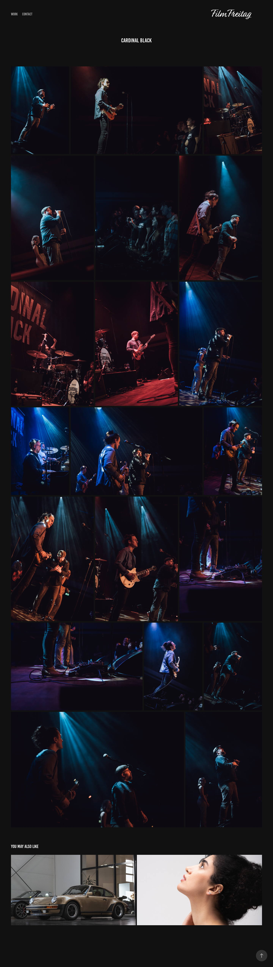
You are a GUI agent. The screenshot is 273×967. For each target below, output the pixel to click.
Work (14, 14)
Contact (27, 14)
